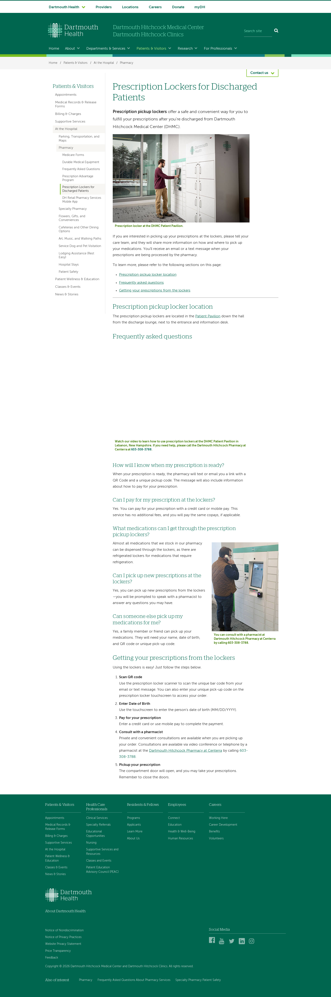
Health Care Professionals (96, 807)
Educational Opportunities (95, 833)
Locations (130, 7)
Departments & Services (105, 48)
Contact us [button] (259, 73)
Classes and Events (98, 860)
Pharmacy (126, 62)
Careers (155, 7)
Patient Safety (68, 272)
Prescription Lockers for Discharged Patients (78, 189)
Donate (178, 7)
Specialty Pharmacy (73, 209)
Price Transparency (58, 950)
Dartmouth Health (64, 7)
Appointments (65, 95)
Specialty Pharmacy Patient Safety (198, 980)
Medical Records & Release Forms (75, 104)
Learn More (134, 831)
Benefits (214, 831)
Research (185, 48)
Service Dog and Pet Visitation (80, 246)
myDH (199, 7)
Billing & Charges (68, 114)
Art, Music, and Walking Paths (80, 238)
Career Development (223, 824)
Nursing (91, 842)
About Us (133, 838)
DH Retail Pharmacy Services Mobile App (81, 199)
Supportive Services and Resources (102, 851)
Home (54, 48)
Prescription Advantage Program (77, 178)
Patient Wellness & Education (77, 279)
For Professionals (218, 48)
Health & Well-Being (181, 831)
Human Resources (180, 838)
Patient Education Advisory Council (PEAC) (102, 869)
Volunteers (216, 838)
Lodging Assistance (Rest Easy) (76, 255)
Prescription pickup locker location (147, 275)
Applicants (134, 824)
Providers (104, 7)
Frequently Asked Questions (81, 169)
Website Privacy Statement (63, 943)
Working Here (218, 818)
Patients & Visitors (151, 48)
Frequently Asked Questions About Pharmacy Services (134, 980)
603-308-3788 (141, 449)
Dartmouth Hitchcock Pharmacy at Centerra (185, 751)
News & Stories (66, 294)
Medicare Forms (73, 155)
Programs (133, 818)
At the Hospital (104, 62)
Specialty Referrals (98, 824)
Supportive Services (70, 121)
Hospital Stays (69, 264)
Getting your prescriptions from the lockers (154, 290)
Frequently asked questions (141, 283)
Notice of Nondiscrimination (64, 930)
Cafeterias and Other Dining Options (79, 229)
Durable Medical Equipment (80, 162)
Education (175, 824)
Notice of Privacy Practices (63, 937)
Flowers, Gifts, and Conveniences (72, 218)
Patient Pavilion (207, 316)
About (70, 48)
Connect (174, 818)
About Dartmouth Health (65, 911)
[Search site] (258, 31)
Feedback (51, 957)
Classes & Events (67, 287)
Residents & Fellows (143, 804)
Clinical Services (97, 818)
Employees (177, 804)
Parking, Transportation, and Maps (79, 138)
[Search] (276, 31)
